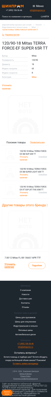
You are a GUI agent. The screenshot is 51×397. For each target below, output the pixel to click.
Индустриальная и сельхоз (25, 326)
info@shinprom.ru (37, 10)
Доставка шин (25, 299)
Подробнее (42, 157)
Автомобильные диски (25, 334)
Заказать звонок (7, 393)
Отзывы (25, 307)
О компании (25, 290)
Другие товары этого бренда (25, 205)
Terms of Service (25, 374)
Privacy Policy (26, 376)
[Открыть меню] (38, 6)
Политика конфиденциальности (25, 379)
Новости (25, 294)
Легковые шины (25, 330)
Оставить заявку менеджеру (25, 363)
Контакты (25, 303)
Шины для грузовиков (25, 317)
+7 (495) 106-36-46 (14, 10)
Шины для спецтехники (25, 322)
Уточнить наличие (7, 87)
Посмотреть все (37, 142)
